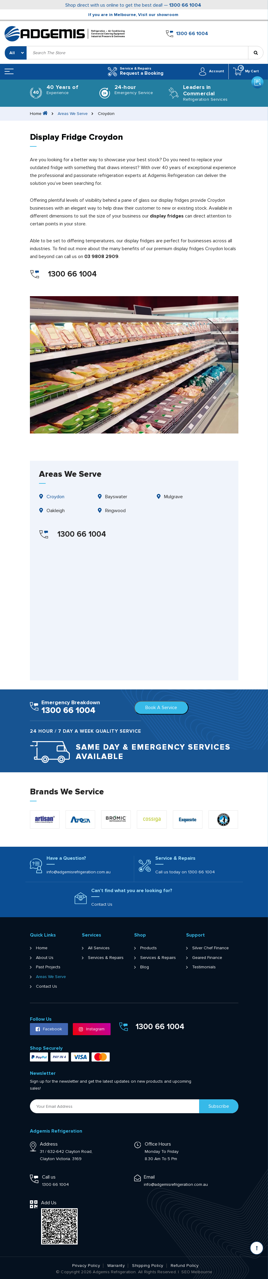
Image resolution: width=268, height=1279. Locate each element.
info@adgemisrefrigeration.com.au (79, 871)
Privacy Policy (86, 1265)
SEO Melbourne (196, 1272)
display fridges (167, 216)
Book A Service (161, 708)
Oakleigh (56, 510)
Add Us (49, 1202)
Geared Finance (207, 957)
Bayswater (116, 496)
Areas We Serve (73, 113)
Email (149, 1176)
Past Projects (48, 967)
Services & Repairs (106, 957)
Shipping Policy (147, 1265)
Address (49, 1143)
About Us (44, 957)
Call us (49, 1176)
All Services (99, 947)
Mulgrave (173, 496)
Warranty (116, 1265)
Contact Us (101, 904)
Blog (144, 967)
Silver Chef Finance (210, 947)
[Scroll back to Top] (256, 1248)
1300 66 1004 (185, 5)
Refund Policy (185, 1265)
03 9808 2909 (101, 256)
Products (148, 947)
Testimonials (204, 967)
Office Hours (158, 1143)
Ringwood (115, 510)
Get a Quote (257, 31)
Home (41, 947)
